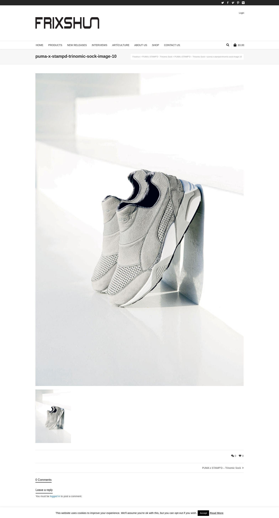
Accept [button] (203, 513)
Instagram (243, 3)
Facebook (228, 3)
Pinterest (238, 3)
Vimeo (233, 3)
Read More (216, 512)
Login (241, 13)
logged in (55, 496)
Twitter (222, 3)
